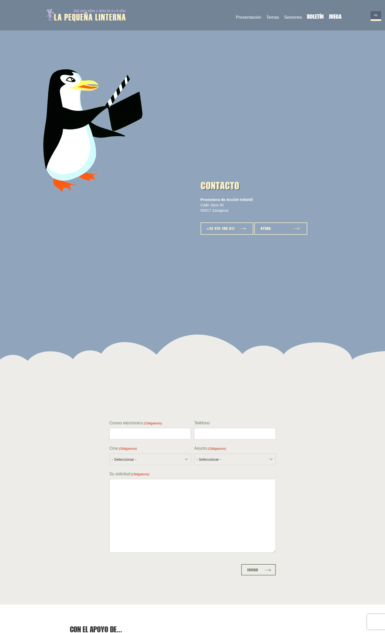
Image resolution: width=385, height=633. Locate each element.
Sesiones (293, 17)
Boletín (315, 16)
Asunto (210, 448)
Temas (272, 17)
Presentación (248, 17)
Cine (123, 448)
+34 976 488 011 (221, 228)
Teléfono (202, 423)
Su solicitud (129, 474)
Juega (335, 16)
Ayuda (266, 228)
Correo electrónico (135, 423)
